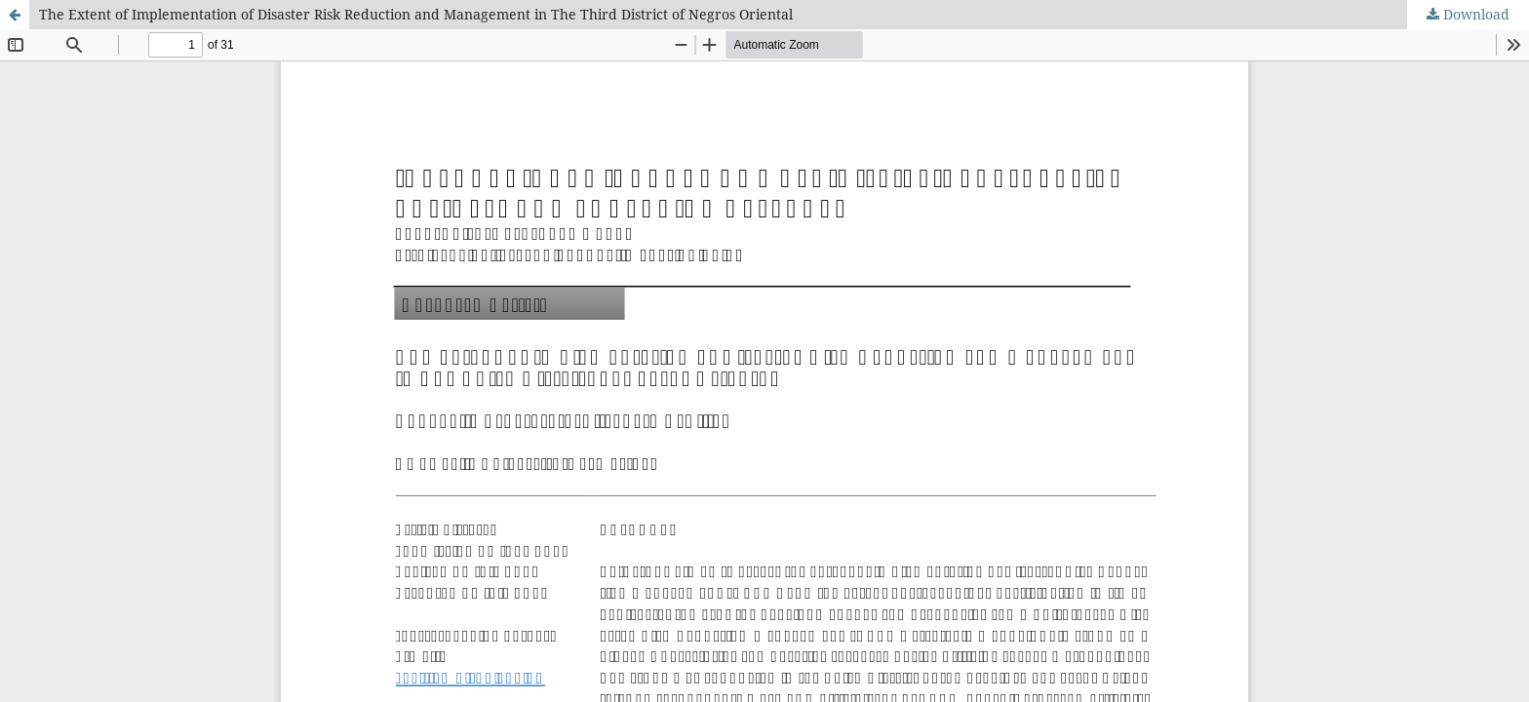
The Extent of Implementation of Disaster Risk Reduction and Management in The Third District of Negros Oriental (416, 14)
